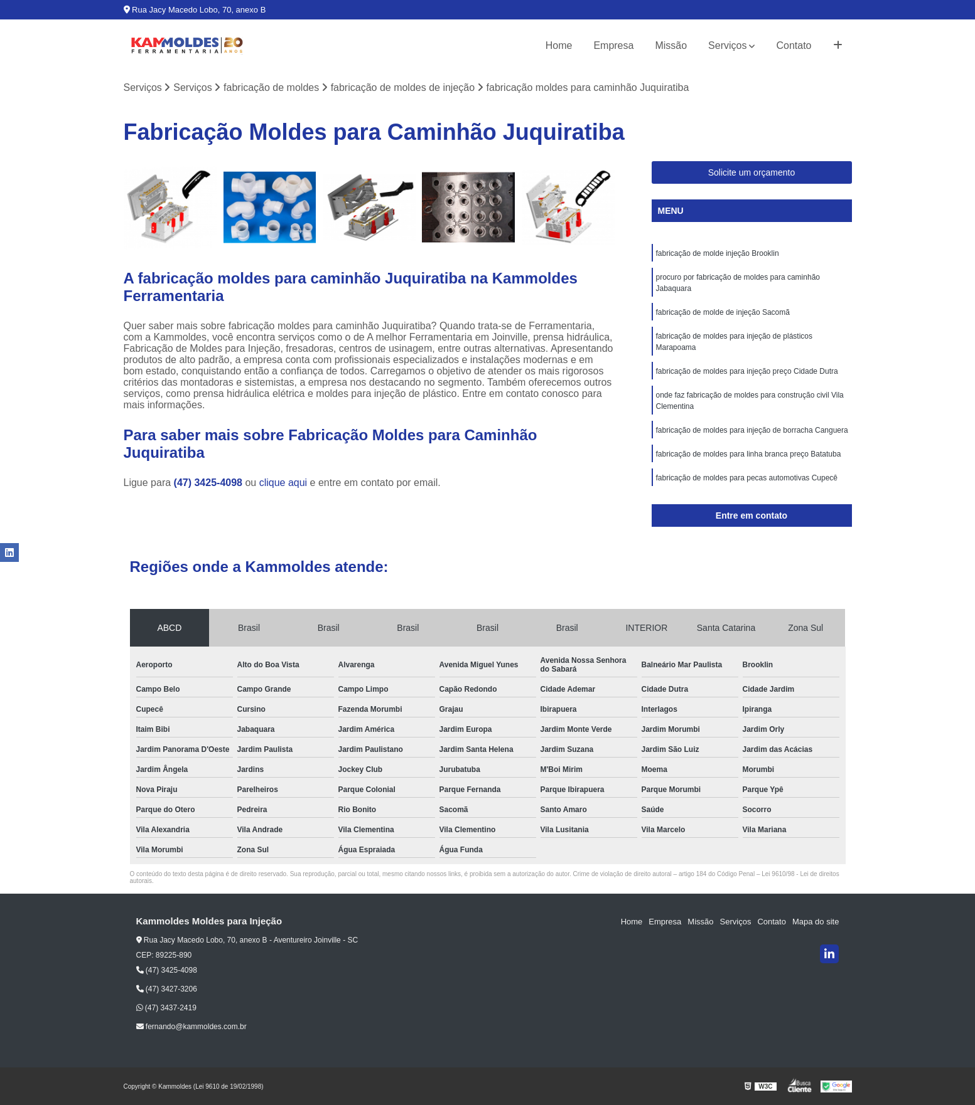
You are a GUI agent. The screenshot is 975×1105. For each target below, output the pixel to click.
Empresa (613, 45)
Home (559, 45)
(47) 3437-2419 (166, 1007)
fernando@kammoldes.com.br (191, 1026)
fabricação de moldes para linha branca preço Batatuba (748, 454)
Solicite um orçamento (751, 172)
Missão (671, 45)
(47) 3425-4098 (209, 482)
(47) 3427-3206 (166, 989)
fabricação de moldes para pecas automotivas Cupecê (747, 477)
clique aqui (283, 482)
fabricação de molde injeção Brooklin (717, 253)
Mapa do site (815, 921)
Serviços (727, 45)
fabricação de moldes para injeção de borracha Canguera (752, 430)
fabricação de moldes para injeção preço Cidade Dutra (747, 371)
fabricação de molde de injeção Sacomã (723, 312)
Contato (793, 45)
